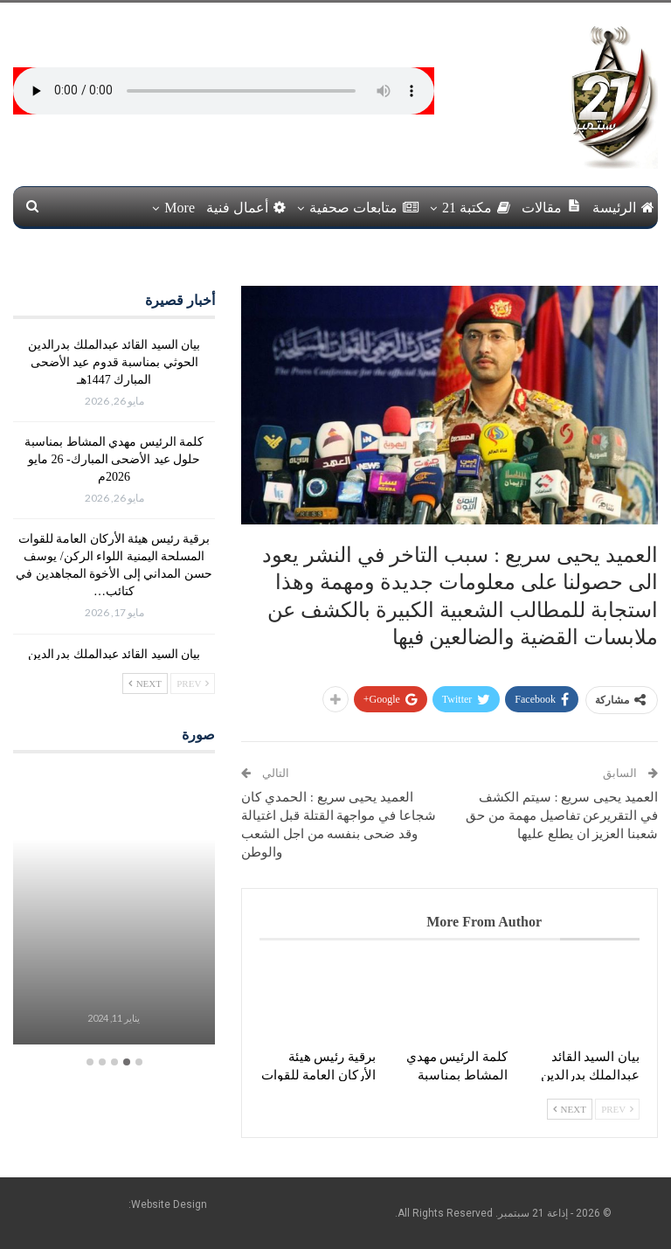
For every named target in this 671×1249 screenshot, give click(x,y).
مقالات (551, 206)
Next (569, 1109)
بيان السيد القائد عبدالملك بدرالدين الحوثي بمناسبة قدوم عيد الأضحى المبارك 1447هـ (114, 362)
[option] (113, 909)
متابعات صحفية (364, 207)
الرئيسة (623, 207)
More (179, 207)
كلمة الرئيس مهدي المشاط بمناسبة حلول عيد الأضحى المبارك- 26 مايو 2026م (114, 459)
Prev (617, 1109)
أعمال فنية (246, 207)
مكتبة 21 (476, 207)
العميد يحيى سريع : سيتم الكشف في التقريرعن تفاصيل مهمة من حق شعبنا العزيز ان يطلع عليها (562, 815)
